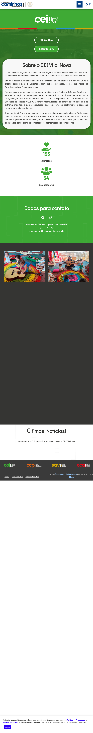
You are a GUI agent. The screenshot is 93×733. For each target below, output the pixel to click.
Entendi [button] (7, 727)
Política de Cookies (10, 722)
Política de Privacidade (76, 720)
